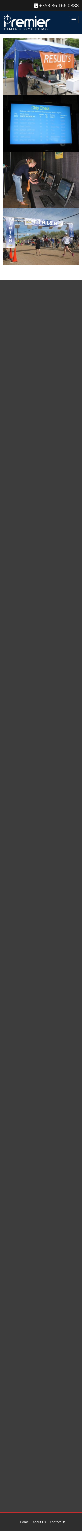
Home (24, 1522)
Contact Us (57, 1522)
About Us (39, 1522)
